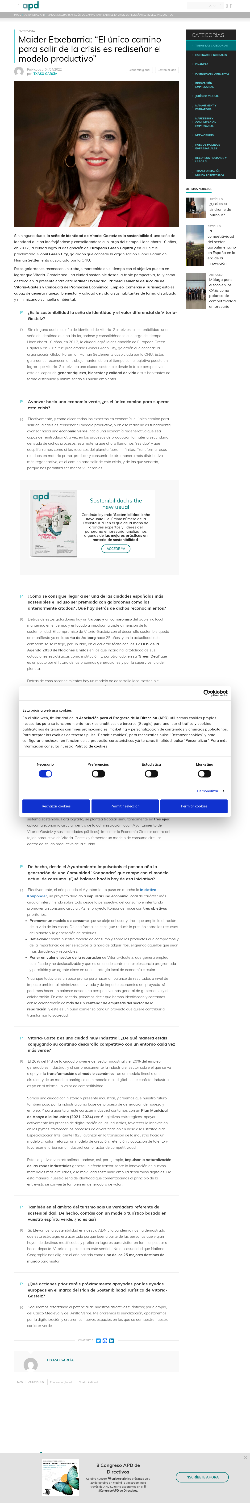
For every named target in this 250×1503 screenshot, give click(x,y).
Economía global (139, 70)
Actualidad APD (34, 14)
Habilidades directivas (212, 73)
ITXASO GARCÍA (45, 74)
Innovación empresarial (204, 85)
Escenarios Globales (211, 55)
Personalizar (207, 791)
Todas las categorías (211, 45)
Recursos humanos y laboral (211, 159)
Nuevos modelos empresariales (207, 146)
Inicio (17, 14)
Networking (204, 135)
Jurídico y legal (207, 96)
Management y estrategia (205, 107)
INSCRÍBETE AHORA (202, 1477)
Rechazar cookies (56, 806)
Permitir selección (125, 806)
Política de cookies (91, 746)
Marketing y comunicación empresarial (205, 122)
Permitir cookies (194, 806)
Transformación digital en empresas (209, 172)
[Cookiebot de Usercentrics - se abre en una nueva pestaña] (207, 693)
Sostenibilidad (167, 70)
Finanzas (201, 64)
